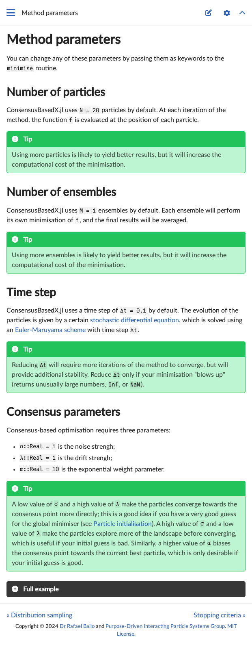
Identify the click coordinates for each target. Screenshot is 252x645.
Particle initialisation (122, 524)
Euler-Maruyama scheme (50, 330)
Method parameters (63, 39)
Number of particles (55, 92)
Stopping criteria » (220, 615)
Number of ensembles (61, 192)
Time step (31, 292)
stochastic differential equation (134, 320)
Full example (40, 589)
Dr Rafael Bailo (77, 626)
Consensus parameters (63, 412)
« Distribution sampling (39, 615)
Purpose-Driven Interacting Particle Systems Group (165, 626)
